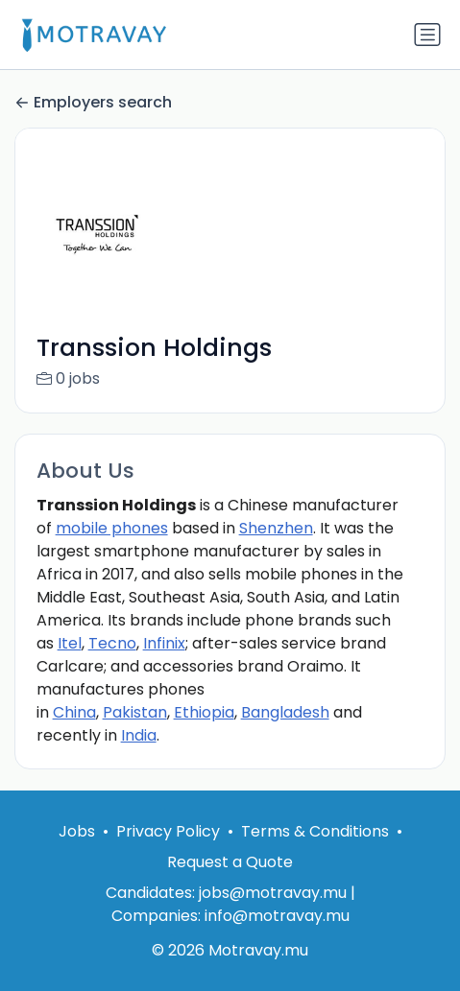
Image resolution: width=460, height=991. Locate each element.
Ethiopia (204, 712)
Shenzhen (276, 528)
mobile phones (112, 528)
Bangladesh (285, 712)
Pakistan (135, 712)
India (139, 735)
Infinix (164, 643)
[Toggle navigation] (427, 34)
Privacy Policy (168, 831)
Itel (70, 643)
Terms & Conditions (315, 831)
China (74, 712)
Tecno (112, 643)
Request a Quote (230, 862)
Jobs (77, 831)
